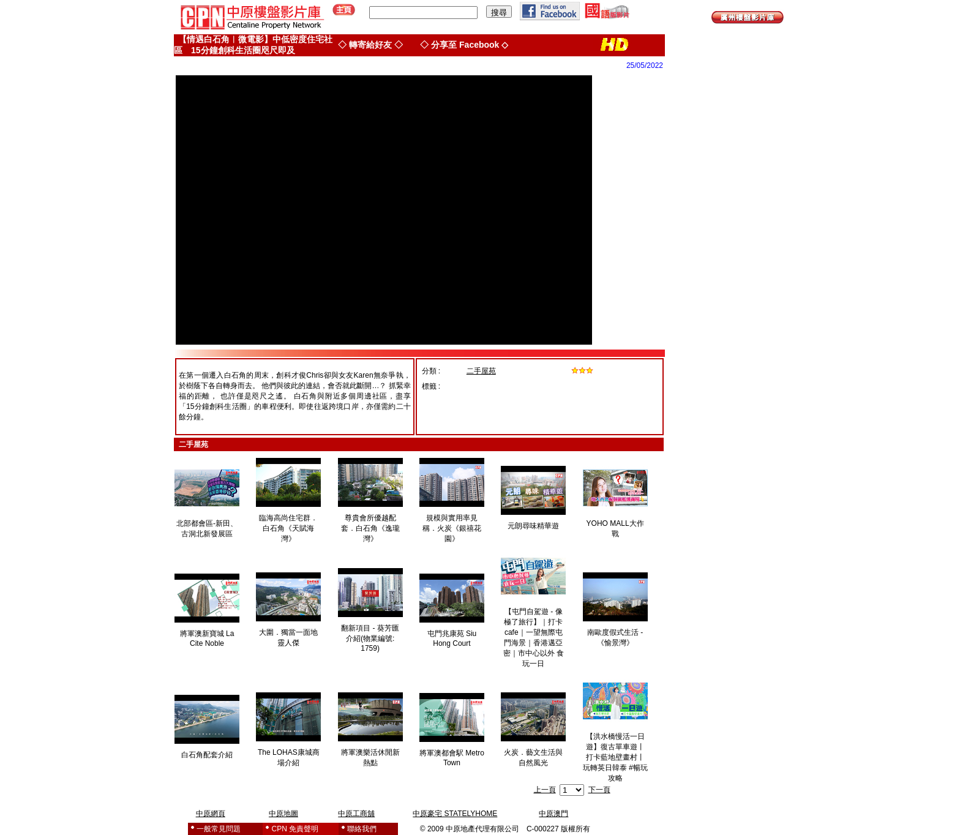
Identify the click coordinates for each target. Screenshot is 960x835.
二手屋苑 (481, 371)
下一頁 (599, 789)
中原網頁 (210, 813)
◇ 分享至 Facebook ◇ (464, 45)
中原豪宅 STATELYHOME (455, 813)
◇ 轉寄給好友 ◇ (370, 45)
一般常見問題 (219, 829)
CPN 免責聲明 (295, 829)
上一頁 (545, 789)
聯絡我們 (362, 829)
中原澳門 (553, 813)
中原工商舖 (356, 813)
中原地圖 (283, 813)
